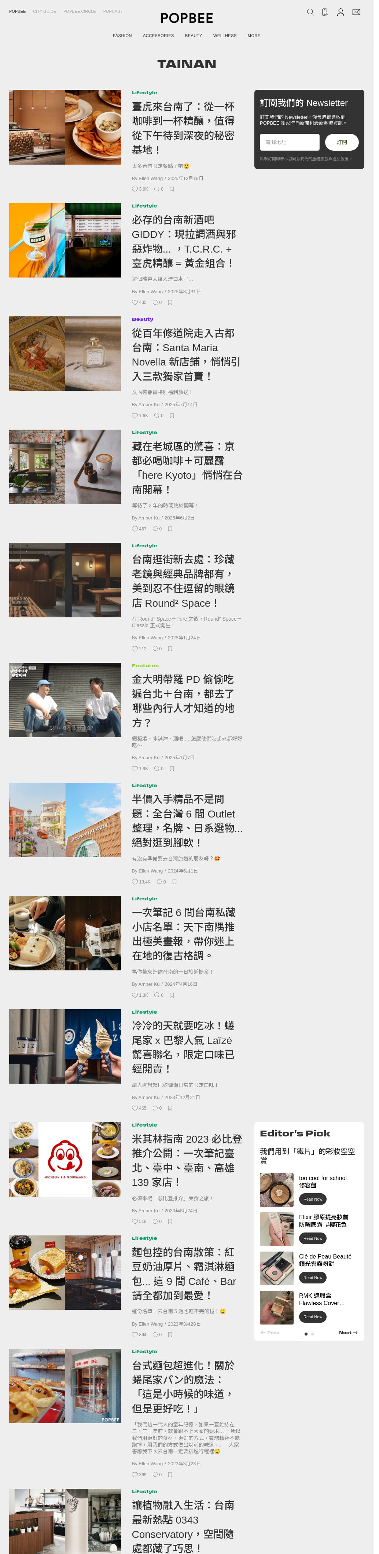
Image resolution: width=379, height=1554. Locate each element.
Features (145, 665)
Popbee (17, 11)
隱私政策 (340, 159)
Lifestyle (144, 92)
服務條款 (320, 159)
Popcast (113, 11)
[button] (306, 1334)
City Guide (44, 11)
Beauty (142, 319)
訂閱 (342, 142)
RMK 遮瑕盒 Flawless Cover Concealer (319, 1303)
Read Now (312, 1199)
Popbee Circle (79, 11)
